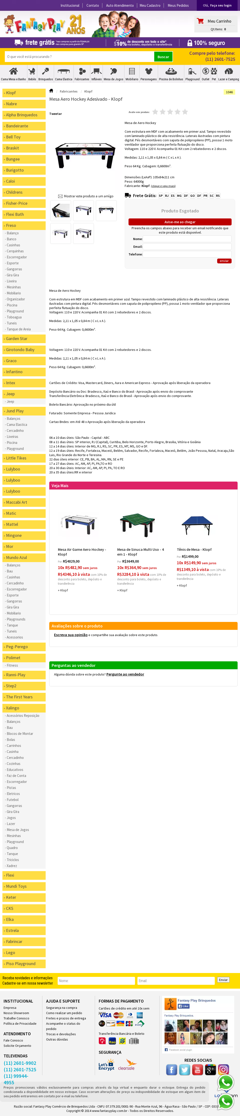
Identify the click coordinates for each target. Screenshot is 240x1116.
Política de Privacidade (20, 1023)
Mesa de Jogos (113, 79)
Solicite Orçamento (17, 1045)
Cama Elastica (63, 79)
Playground (192, 79)
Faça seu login (221, 5)
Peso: (129, 181)
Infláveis (97, 79)
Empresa (10, 1007)
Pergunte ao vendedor (125, 674)
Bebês (32, 79)
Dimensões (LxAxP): (139, 177)
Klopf (146, 186)
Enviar (223, 980)
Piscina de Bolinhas (171, 79)
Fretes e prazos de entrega (66, 1018)
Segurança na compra (61, 1007)
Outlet (205, 79)
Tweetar (55, 114)
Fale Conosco (13, 1040)
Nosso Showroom (16, 1013)
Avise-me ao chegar (180, 222)
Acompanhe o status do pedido (63, 1026)
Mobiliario (132, 79)
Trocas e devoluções (61, 1034)
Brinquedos (45, 79)
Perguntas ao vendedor (73, 665)
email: (143, 981)
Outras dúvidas (57, 1039)
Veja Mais (60, 485)
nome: (64, 981)
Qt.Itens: (217, 29)
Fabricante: (133, 186)
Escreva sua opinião (71, 634)
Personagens (149, 79)
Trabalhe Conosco (16, 1018)
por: (60, 561)
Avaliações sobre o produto (77, 626)
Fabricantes (82, 79)
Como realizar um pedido (64, 1013)
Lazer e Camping (228, 79)
